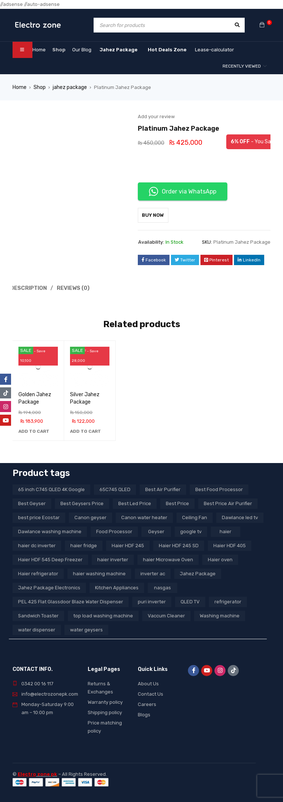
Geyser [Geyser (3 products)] (156, 530)
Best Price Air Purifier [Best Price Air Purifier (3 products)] (228, 502)
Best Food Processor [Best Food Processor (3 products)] (219, 488)
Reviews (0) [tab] (75, 287)
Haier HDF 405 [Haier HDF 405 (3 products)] (229, 544)
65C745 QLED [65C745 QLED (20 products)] (114, 488)
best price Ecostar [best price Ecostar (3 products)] (39, 516)
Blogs (144, 713)
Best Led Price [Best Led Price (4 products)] (134, 502)
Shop (39, 87)
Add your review (156, 116)
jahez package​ (68, 87)
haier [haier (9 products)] (225, 530)
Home (19, 87)
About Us (148, 682)
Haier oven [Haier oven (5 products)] (220, 558)
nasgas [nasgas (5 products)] (162, 586)
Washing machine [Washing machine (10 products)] (220, 614)
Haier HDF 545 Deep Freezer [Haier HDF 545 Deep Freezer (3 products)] (50, 558)
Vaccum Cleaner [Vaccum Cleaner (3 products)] (166, 614)
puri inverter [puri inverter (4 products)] (152, 600)
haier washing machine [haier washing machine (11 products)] (99, 572)
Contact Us (150, 693)
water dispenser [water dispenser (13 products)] (36, 628)
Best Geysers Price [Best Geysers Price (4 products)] (82, 502)
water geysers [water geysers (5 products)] (86, 628)
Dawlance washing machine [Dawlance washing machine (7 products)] (49, 530)
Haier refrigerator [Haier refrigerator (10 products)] (38, 572)
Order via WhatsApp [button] (182, 191)
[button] (33, 430)
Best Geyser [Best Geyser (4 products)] (32, 502)
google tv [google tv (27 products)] (191, 530)
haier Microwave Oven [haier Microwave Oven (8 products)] (168, 558)
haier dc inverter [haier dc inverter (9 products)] (37, 544)
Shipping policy (105, 711)
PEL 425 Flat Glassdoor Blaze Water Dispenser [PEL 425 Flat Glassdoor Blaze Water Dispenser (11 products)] (70, 600)
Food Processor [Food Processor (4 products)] (114, 530)
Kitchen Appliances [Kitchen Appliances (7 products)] (117, 586)
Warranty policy (105, 701)
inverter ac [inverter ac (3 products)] (152, 572)
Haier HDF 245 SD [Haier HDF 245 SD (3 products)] (179, 544)
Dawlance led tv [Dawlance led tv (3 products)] (240, 516)
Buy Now (157, 214)
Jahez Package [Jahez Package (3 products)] (198, 572)
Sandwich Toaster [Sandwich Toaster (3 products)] (38, 614)
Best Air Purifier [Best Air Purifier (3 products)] (163, 488)
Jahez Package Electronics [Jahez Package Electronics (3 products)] (49, 586)
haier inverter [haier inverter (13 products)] (112, 558)
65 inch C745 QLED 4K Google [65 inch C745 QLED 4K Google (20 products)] (51, 488)
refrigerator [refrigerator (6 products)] (227, 600)
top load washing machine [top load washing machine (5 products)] (103, 614)
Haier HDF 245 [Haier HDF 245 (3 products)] (128, 544)
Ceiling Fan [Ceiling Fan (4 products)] (194, 516)
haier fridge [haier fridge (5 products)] (83, 544)
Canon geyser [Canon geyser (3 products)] (90, 516)
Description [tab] (29, 287)
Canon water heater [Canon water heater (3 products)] (144, 516)
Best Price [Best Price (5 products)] (177, 502)
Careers (147, 703)
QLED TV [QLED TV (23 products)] (190, 600)
